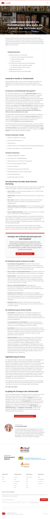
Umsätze (23, 97)
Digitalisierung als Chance (15, 69)
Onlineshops (33, 404)
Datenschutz (40, 481)
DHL (27, 479)
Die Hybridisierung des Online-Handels (20, 67)
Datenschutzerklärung (34, 502)
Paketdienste (8, 406)
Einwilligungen (41, 479)
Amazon (15, 477)
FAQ (3, 479)
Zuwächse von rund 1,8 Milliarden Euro (23, 121)
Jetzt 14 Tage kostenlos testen (24, 253)
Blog (3, 477)
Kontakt (3, 481)
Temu (15, 485)
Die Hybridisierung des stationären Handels (21, 65)
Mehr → (15, 487)
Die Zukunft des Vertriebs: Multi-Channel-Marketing (22, 63)
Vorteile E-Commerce (16, 61)
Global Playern (14, 119)
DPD (27, 481)
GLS (27, 483)
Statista (15, 105)
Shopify (15, 483)
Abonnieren (44, 499)
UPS (27, 485)
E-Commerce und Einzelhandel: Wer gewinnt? (22, 57)
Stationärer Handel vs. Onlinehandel (18, 55)
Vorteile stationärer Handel (17, 59)
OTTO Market (17, 481)
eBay (15, 479)
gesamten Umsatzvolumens (32, 116)
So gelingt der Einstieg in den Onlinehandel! (20, 71)
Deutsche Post (29, 477)
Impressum (40, 483)
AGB (39, 477)
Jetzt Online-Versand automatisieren (24, 416)
